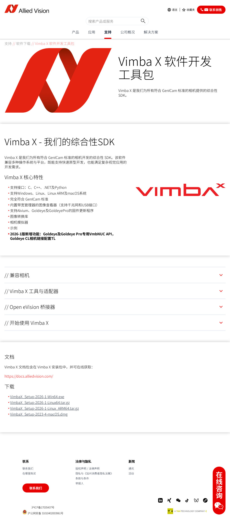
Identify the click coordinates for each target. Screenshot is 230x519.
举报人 (79, 483)
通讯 (131, 468)
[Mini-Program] (205, 500)
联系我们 (27, 468)
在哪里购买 (29, 473)
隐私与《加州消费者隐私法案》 (94, 473)
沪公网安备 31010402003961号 (42, 512)
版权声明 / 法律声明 (87, 468)
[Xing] (169, 500)
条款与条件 (82, 478)
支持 (107, 32)
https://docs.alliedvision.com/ (28, 376)
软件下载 (23, 43)
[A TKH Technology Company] (187, 511)
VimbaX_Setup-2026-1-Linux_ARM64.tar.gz (44, 408)
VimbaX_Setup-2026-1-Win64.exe (37, 396)
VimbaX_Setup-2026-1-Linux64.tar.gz (40, 402)
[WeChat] (178, 500)
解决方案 (151, 32)
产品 (75, 32)
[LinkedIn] (160, 500)
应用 (91, 32)
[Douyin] (187, 500)
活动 (131, 473)
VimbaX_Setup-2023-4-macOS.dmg (39, 414)
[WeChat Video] (196, 500)
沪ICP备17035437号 (42, 507)
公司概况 (127, 32)
